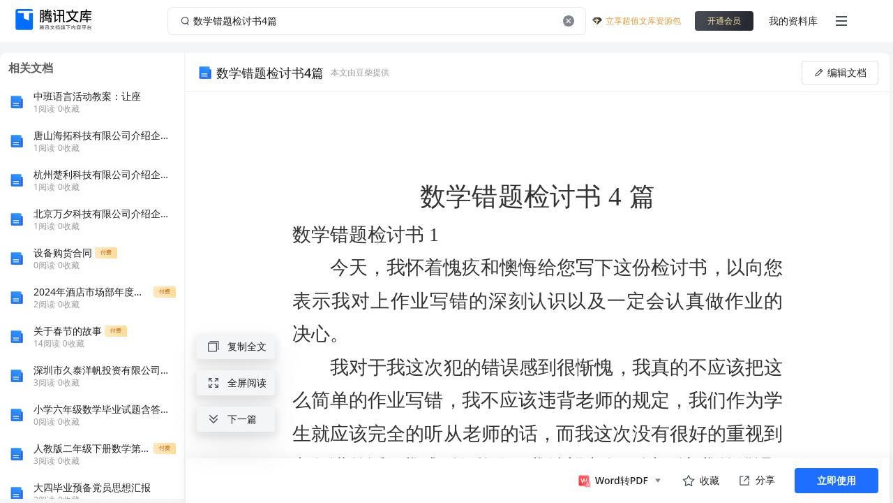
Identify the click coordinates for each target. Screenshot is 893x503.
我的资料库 (793, 20)
